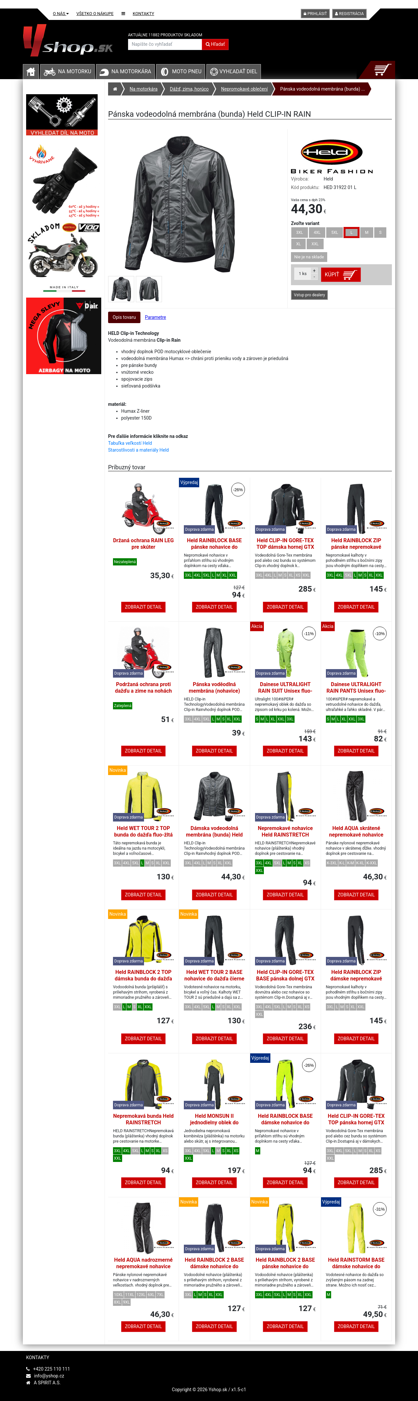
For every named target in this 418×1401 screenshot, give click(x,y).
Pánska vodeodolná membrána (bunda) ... (322, 89)
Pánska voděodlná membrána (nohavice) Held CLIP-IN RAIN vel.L (214, 690)
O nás (61, 13)
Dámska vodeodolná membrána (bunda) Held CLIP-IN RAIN (214, 834)
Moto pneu (186, 71)
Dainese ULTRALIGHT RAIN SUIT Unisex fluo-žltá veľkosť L (285, 690)
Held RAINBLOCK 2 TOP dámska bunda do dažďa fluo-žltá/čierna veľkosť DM (143, 982)
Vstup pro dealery (309, 295)
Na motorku (74, 71)
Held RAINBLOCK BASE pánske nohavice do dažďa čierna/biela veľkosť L (214, 550)
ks (303, 273)
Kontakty (143, 13)
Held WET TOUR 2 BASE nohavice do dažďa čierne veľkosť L (215, 978)
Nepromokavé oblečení (244, 89)
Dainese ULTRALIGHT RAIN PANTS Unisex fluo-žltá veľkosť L (356, 690)
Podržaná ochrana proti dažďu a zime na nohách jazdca (143, 690)
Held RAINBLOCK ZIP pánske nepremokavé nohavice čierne (356, 547)
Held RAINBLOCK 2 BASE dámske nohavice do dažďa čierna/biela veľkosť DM (214, 1270)
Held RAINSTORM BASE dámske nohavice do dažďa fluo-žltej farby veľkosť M (356, 1270)
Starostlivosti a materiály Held (138, 450)
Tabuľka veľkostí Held (130, 443)
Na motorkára (131, 71)
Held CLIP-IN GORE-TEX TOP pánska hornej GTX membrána (356, 1122)
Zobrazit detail (143, 607)
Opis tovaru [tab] (124, 317)
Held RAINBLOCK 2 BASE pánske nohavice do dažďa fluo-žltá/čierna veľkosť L (285, 1270)
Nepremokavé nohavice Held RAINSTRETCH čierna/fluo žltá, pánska (285, 834)
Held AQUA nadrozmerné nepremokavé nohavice (143, 1263)
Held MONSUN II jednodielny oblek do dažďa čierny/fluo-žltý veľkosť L (214, 1126)
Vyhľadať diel (233, 71)
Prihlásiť (315, 13)
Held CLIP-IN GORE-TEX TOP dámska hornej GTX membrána (285, 547)
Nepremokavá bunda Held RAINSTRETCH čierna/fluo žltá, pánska (143, 1122)
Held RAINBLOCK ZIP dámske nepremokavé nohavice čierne (356, 978)
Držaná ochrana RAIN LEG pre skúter (143, 543)
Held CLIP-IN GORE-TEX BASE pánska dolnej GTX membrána (285, 978)
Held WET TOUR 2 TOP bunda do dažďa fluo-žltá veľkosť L (143, 834)
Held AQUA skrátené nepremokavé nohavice (356, 831)
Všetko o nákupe (95, 13)
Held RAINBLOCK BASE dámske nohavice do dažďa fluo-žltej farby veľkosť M (285, 1126)
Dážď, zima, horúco (189, 89)
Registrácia (349, 13)
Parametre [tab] (155, 317)
